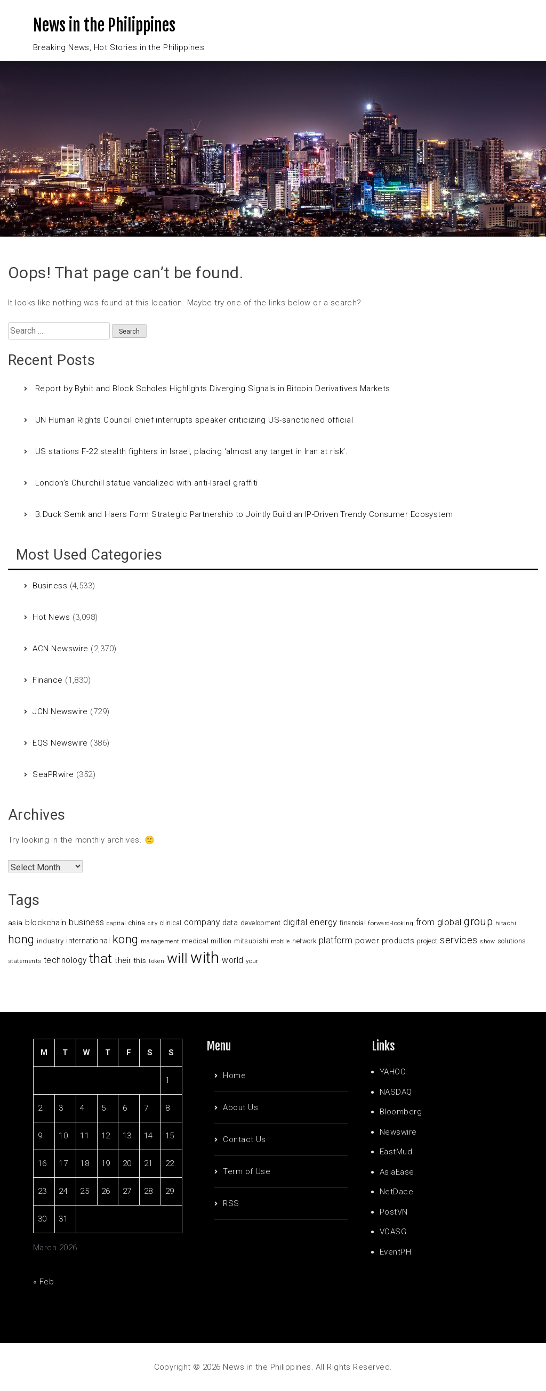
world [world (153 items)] (232, 960)
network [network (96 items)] (304, 941)
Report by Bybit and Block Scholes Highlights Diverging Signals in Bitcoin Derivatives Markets (212, 388)
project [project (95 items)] (427, 941)
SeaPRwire (53, 774)
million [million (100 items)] (221, 941)
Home (234, 1075)
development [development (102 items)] (260, 923)
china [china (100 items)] (137, 923)
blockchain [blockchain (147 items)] (46, 922)
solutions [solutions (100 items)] (511, 941)
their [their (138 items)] (123, 960)
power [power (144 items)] (367, 940)
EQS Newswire (60, 743)
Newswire (398, 1132)
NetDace (396, 1191)
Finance (47, 680)
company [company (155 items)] (202, 922)
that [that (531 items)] (101, 958)
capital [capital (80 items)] (116, 923)
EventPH (395, 1252)
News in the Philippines (104, 25)
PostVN (394, 1212)
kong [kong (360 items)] (126, 939)
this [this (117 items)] (140, 960)
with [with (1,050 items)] (205, 958)
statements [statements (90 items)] (25, 961)
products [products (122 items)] (398, 940)
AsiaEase (397, 1172)
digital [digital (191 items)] (295, 922)
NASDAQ (396, 1092)
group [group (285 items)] (478, 921)
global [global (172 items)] (449, 922)
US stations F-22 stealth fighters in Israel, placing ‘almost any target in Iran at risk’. (191, 451)
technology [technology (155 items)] (65, 960)
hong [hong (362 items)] (21, 939)
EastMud (396, 1152)
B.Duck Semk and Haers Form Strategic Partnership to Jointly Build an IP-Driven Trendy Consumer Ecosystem (244, 514)
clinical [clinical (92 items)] (171, 923)
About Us (240, 1107)
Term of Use (246, 1171)
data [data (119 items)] (230, 922)
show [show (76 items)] (487, 941)
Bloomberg (401, 1112)
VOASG (393, 1231)
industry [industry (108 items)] (50, 941)
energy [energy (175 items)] (324, 922)
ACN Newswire (60, 648)
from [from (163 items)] (425, 922)
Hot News (51, 617)
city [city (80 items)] (153, 923)
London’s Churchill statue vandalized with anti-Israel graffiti (146, 483)
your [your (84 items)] (252, 961)
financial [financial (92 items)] (353, 923)
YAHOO (393, 1072)
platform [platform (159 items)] (336, 940)
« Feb (43, 1282)
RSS (231, 1203)
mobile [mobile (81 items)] (280, 941)
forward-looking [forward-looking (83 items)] (390, 923)
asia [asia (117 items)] (15, 922)
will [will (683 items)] (177, 958)
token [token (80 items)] (156, 961)
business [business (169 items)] (87, 922)
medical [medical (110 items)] (195, 941)
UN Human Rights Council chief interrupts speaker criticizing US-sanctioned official (194, 420)
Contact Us (244, 1139)
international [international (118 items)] (88, 940)
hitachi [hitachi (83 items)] (505, 923)
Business (50, 586)
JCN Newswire (60, 711)
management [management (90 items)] (160, 941)
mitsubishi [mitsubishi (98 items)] (251, 941)
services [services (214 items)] (459, 939)
